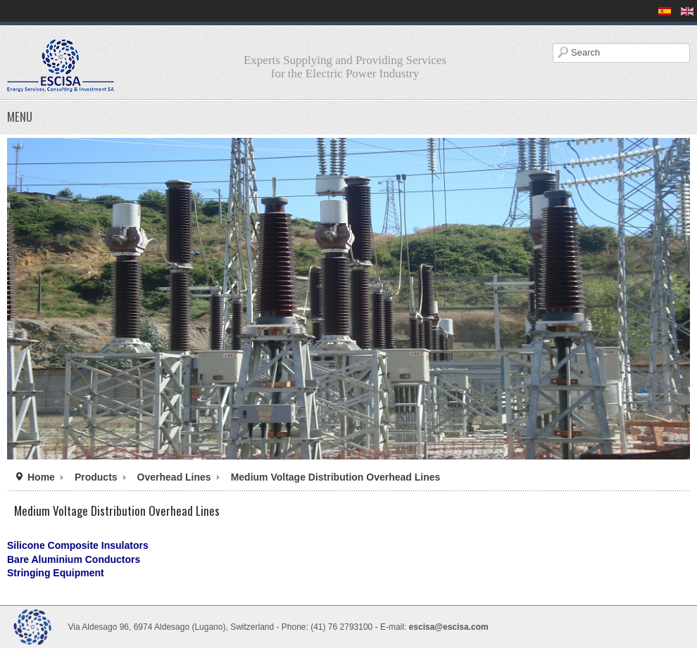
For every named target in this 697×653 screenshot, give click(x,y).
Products (96, 477)
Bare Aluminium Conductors (73, 559)
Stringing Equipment (55, 572)
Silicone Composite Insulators (78, 545)
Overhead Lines (174, 477)
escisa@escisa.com (449, 627)
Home (41, 477)
